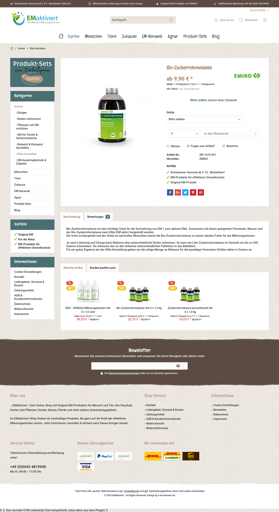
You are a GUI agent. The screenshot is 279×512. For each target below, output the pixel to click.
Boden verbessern (29, 119)
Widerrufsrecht (24, 309)
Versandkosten (131, 491)
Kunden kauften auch (103, 267)
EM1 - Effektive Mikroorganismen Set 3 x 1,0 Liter (88, 309)
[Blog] (215, 37)
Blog (17, 210)
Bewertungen (98, 217)
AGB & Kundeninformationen (28, 297)
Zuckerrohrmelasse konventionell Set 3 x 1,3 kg (190, 309)
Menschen (21, 172)
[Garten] (73, 37)
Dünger (22, 112)
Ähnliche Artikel (73, 267)
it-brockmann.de (166, 495)
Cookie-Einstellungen (28, 272)
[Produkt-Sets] (195, 37)
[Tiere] (112, 37)
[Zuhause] (129, 37)
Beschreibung (72, 216)
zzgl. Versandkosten (189, 89)
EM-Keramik (22, 191)
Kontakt (19, 277)
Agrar (17, 197)
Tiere (17, 178)
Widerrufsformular (157, 428)
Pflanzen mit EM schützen (27, 126)
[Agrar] (173, 37)
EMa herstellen (27, 154)
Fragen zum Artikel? (201, 146)
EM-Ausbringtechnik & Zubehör (31, 161)
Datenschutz (22, 304)
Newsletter (219, 409)
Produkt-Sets (22, 204)
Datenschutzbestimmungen (124, 373)
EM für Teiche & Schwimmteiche (27, 136)
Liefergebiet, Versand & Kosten (29, 283)
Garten (18, 106)
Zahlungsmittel (24, 290)
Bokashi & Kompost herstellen (29, 146)
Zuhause (19, 184)
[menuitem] (258, 10)
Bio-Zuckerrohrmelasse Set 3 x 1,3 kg (139, 308)
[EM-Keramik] (152, 37)
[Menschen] (93, 37)
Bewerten (230, 146)
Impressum (21, 314)
